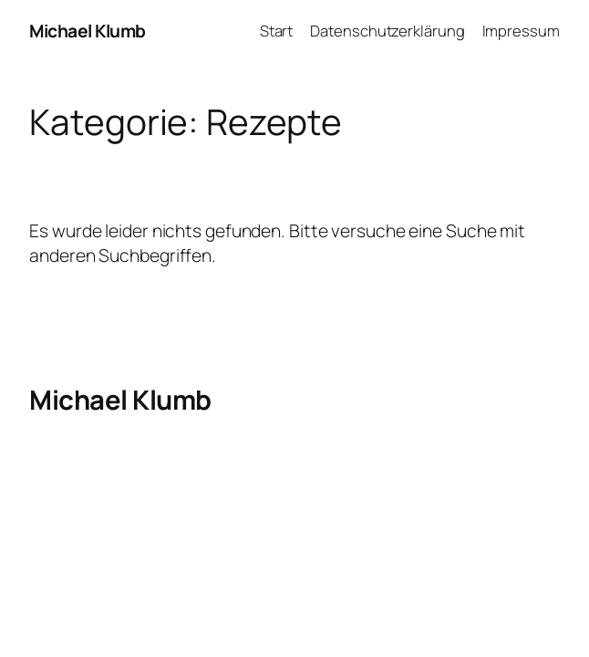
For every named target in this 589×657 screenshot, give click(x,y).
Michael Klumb (87, 30)
